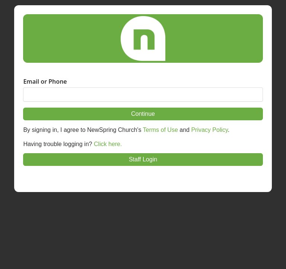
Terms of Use (160, 130)
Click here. (108, 144)
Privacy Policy (209, 130)
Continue (143, 114)
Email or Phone (45, 81)
